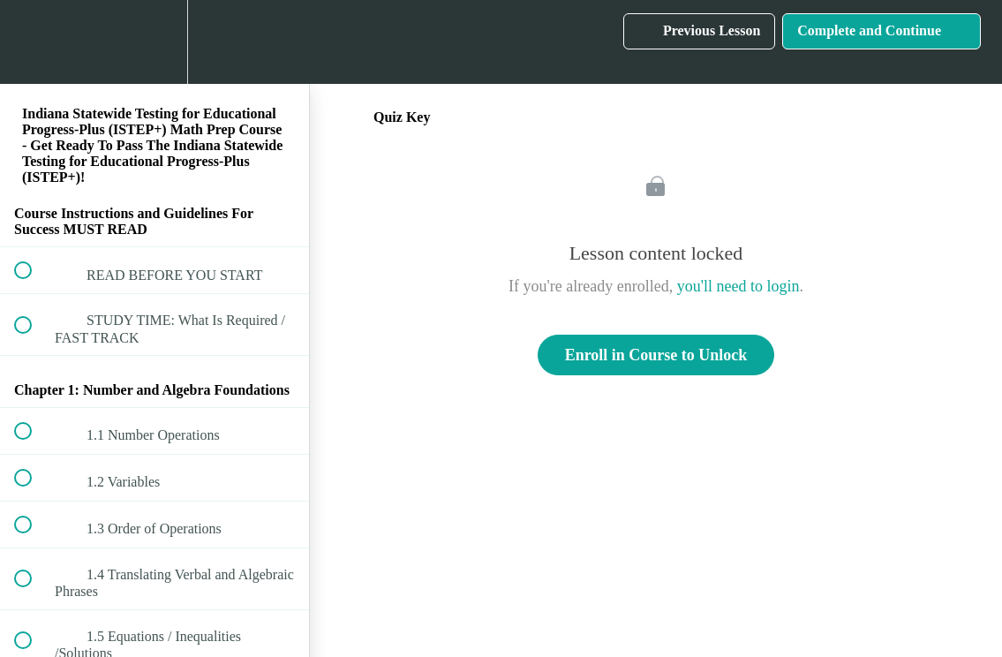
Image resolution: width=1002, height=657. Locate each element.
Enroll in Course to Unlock (656, 355)
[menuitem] (154, 42)
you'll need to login (738, 286)
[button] (32, 42)
